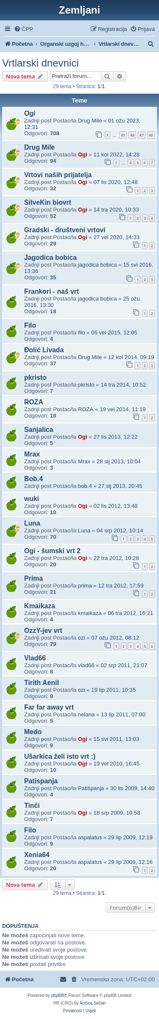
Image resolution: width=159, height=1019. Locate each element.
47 (141, 135)
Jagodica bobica (50, 257)
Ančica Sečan (93, 1003)
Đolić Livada (44, 350)
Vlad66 (35, 658)
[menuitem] (23, 29)
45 (123, 135)
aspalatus (90, 837)
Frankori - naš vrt (51, 291)
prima (85, 585)
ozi (81, 638)
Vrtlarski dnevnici (40, 63)
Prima (33, 578)
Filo (30, 325)
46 (132, 135)
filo (81, 332)
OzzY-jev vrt (43, 630)
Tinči (32, 805)
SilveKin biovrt (47, 202)
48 (151, 135)
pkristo (35, 377)
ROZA (33, 402)
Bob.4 (33, 478)
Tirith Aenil (41, 682)
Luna (32, 523)
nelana (86, 714)
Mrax (32, 454)
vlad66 (86, 665)
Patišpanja (91, 788)
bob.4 (85, 486)
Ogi (29, 113)
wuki (31, 498)
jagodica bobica (97, 265)
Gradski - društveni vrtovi (65, 230)
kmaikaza (90, 613)
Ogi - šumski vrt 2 (52, 550)
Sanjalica (38, 429)
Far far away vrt (49, 707)
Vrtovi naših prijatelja (58, 174)
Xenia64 (37, 854)
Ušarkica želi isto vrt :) (59, 756)
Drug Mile (90, 120)
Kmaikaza (39, 606)
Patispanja (41, 781)
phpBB (57, 995)
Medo (33, 731)
